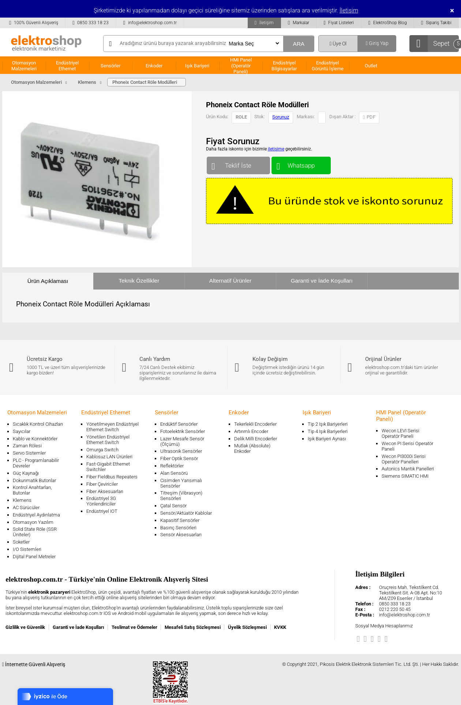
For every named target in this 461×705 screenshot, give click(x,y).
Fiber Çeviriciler (102, 484)
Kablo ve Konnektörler (35, 438)
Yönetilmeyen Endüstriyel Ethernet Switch (112, 426)
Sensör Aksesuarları (181, 534)
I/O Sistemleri (27, 549)
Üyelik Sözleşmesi (247, 627)
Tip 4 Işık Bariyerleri (328, 431)
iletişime (276, 149)
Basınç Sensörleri (178, 527)
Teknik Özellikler (139, 280)
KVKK (280, 627)
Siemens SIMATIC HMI (405, 476)
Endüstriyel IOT (101, 511)
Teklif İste (238, 164)
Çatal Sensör (173, 505)
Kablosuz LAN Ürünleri (109, 456)
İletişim (349, 10)
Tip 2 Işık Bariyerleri (328, 424)
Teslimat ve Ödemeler (134, 627)
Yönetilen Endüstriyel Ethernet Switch (108, 439)
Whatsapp (300, 164)
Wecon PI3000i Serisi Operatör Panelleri (404, 459)
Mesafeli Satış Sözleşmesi (193, 627)
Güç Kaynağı (26, 473)
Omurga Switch (102, 449)
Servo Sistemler (29, 453)
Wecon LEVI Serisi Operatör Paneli (400, 433)
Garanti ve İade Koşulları (322, 280)
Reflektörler (172, 466)
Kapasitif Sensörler (179, 520)
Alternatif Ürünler (230, 280)
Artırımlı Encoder (251, 431)
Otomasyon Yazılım (33, 522)
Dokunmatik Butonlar (34, 480)
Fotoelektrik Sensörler (182, 431)
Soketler (21, 542)
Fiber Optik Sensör (179, 458)
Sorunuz (280, 117)
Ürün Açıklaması (47, 281)
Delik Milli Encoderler (255, 438)
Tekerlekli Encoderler (255, 424)
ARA (298, 44)
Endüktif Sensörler (179, 424)
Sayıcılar (21, 431)
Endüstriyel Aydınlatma (36, 515)
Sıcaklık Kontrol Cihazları (38, 424)
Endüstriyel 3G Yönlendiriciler (101, 501)
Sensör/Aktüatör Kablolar (186, 513)
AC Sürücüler (26, 507)
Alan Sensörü (174, 473)
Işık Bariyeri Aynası (327, 438)
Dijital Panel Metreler (34, 556)
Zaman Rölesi (27, 445)
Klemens (22, 500)
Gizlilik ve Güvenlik (25, 627)
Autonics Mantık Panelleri (408, 468)
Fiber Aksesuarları (104, 491)
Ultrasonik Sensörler (181, 451)
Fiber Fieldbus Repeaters (112, 477)
